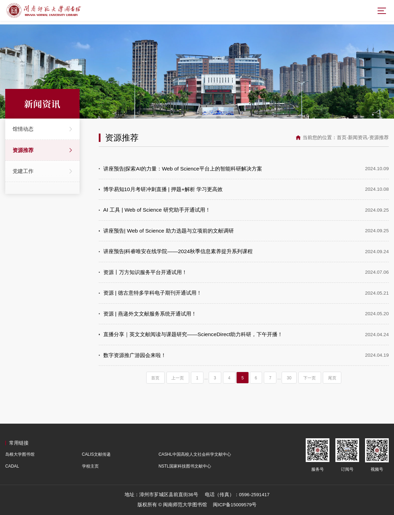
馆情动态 (23, 129)
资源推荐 (23, 150)
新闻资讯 (357, 137)
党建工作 (23, 171)
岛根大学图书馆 (20, 454)
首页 (342, 137)
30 (289, 378)
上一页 (177, 378)
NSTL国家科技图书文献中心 (184, 466)
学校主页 (90, 466)
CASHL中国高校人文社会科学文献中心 (194, 454)
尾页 (332, 378)
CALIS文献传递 (96, 454)
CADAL (12, 466)
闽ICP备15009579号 (235, 504)
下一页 (309, 378)
